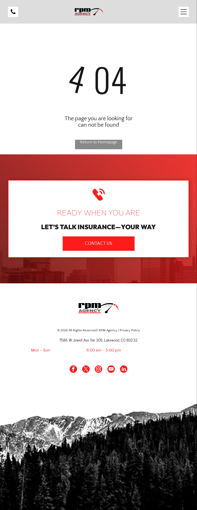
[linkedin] (123, 369)
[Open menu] (184, 12)
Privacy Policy (130, 330)
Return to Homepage (98, 142)
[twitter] (86, 369)
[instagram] (98, 369)
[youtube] (111, 369)
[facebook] (73, 369)
